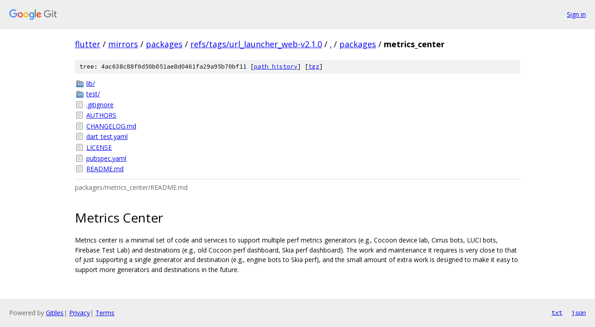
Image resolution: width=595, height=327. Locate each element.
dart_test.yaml (107, 136)
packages (164, 44)
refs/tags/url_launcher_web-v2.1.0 (256, 44)
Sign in (576, 14)
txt (556, 312)
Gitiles (55, 312)
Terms (104, 312)
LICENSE (99, 147)
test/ (93, 93)
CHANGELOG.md (111, 126)
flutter (87, 44)
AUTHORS (101, 115)
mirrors (123, 44)
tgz (313, 66)
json (578, 312)
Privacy (79, 312)
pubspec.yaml (106, 158)
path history (276, 66)
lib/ (90, 83)
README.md (105, 168)
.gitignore (100, 104)
